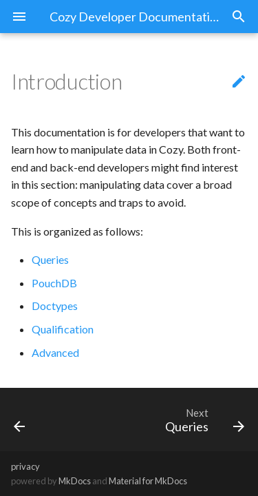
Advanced (55, 352)
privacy (25, 466)
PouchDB (54, 282)
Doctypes (55, 305)
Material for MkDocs (148, 480)
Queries (50, 259)
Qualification (63, 328)
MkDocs (74, 480)
